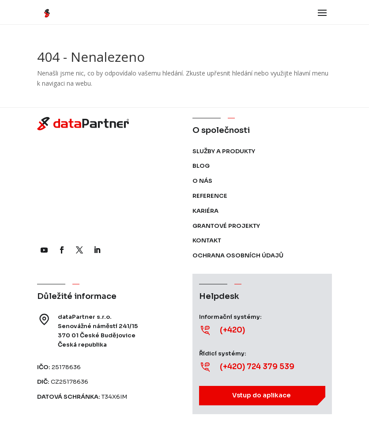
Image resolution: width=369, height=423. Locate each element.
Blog (201, 166)
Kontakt (206, 240)
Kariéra (205, 211)
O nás (202, 181)
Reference (209, 196)
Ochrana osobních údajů (237, 255)
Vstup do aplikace (261, 395)
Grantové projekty (226, 226)
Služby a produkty (223, 151)
